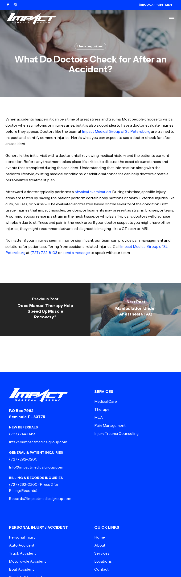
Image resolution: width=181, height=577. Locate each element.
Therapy (101, 409)
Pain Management (110, 425)
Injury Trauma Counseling (116, 433)
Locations (103, 561)
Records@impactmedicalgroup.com (40, 498)
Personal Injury (22, 537)
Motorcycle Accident (27, 561)
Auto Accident (21, 545)
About (99, 545)
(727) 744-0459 (23, 434)
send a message (76, 252)
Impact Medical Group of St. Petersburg (116, 131)
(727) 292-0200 (23, 459)
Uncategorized (90, 46)
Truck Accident (22, 553)
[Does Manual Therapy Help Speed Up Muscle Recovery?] (45, 309)
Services (101, 553)
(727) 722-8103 (43, 252)
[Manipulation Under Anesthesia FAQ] (135, 309)
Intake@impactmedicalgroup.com (38, 442)
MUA (98, 417)
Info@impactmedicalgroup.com (36, 467)
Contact (101, 569)
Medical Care (105, 401)
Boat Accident (21, 569)
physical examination (92, 191)
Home (99, 537)
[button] (171, 18)
